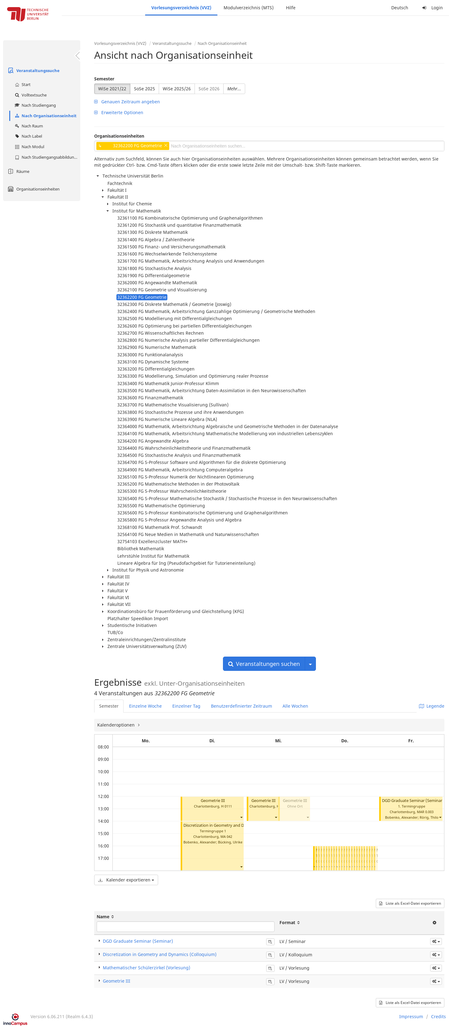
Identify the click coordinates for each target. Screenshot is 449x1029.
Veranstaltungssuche (33, 70)
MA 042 (226, 836)
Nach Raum (28, 126)
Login (432, 8)
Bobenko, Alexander (199, 842)
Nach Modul (28, 146)
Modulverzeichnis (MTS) (249, 8)
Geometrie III (213, 800)
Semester (104, 79)
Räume (17, 171)
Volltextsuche (30, 95)
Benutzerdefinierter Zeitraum (241, 706)
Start (22, 84)
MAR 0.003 (425, 811)
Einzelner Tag (186, 706)
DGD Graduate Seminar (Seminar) (413, 800)
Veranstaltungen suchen (264, 663)
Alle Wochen (295, 706)
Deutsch (399, 8)
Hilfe (291, 8)
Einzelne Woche (145, 706)
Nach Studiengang (34, 105)
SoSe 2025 (144, 89)
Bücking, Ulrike (230, 842)
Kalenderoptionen (116, 725)
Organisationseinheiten (33, 189)
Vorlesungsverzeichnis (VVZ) (181, 8)
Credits (438, 1016)
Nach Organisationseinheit (45, 115)
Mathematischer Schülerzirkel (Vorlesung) (146, 968)
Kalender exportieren (126, 880)
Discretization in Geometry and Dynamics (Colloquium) (233, 825)
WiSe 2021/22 (112, 89)
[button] (241, 817)
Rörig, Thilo (429, 817)
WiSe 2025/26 (177, 89)
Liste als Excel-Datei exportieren (410, 903)
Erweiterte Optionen (118, 112)
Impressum (411, 1016)
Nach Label (27, 136)
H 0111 (226, 806)
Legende (431, 706)
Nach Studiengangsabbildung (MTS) (46, 157)
